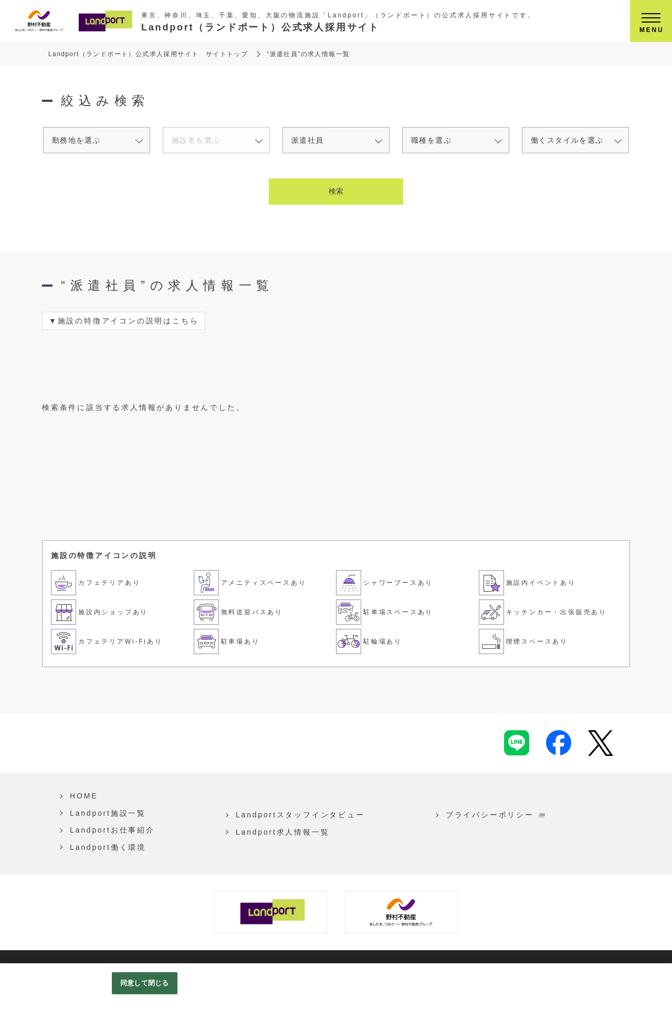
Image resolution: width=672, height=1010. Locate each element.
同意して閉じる (144, 983)
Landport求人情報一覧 (274, 832)
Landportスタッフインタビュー (292, 815)
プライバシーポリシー (476, 815)
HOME (81, 796)
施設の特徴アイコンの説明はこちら (128, 321)
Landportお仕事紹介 (109, 830)
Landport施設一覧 (105, 813)
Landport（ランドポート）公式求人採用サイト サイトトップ (148, 54)
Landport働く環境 (105, 847)
